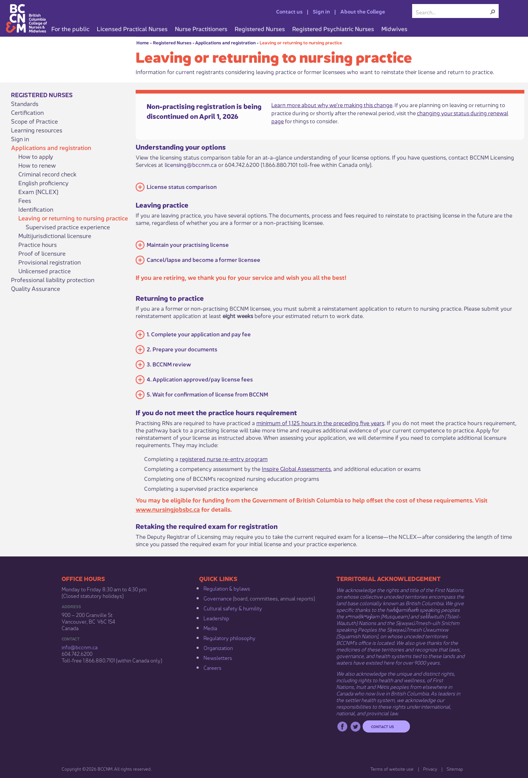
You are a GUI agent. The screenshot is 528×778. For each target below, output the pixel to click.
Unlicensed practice (44, 270)
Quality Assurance (35, 288)
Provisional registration (49, 261)
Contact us (289, 11)
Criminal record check (47, 173)
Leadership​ (216, 618)
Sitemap (455, 768)
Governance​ (217, 598)
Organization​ (218, 647)
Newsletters (217, 657)
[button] (493, 12)
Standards (24, 103)
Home (142, 42)
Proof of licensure (42, 253)
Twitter (355, 726)
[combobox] (452, 11)
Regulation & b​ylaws (226, 588)
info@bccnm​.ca (80, 647)
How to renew (37, 165)
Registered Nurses (172, 42)
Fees (24, 200)
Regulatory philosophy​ (229, 637)
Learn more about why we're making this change (331, 104)
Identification (35, 209)
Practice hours (37, 244)
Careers (212, 667)
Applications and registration (225, 42)
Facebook (342, 726)
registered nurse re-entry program (224, 458)
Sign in (321, 11)
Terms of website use (392, 768)
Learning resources (36, 129)
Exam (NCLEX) (38, 191)
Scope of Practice (34, 121)
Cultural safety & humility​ (232, 608)
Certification (27, 112)
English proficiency (43, 182)
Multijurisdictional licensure (54, 235)
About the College (362, 11)
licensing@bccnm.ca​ (191, 164)
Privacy (430, 768)
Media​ (210, 628)
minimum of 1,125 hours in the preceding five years (320, 422)
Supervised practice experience (68, 226)
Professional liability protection (52, 279)
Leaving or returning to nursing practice (301, 42)
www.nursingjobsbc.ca (168, 509)
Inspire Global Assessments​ (296, 468)
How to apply (35, 156)
